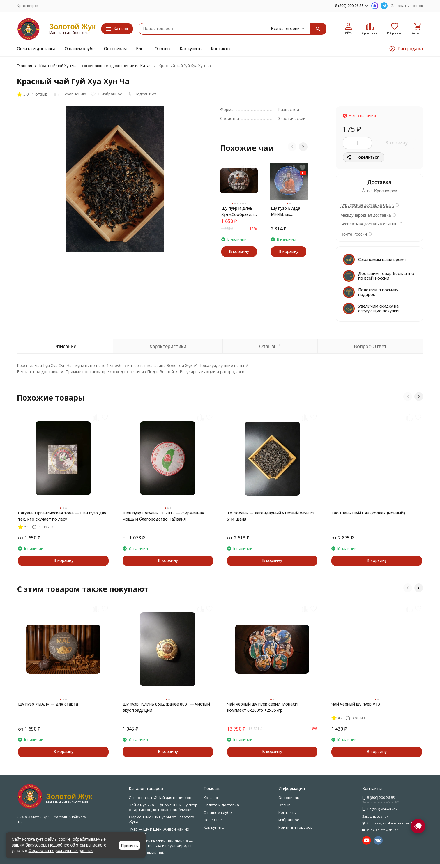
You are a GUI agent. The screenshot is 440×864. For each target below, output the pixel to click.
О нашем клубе (80, 48)
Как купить (191, 48)
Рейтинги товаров (295, 827)
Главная (24, 65)
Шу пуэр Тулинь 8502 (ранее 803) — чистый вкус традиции (166, 707)
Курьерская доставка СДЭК (367, 205)
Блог (140, 48)
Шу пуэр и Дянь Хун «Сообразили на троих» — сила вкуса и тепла (238, 211)
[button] (292, 146)
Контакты (220, 48)
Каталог (211, 797)
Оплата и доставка (36, 48)
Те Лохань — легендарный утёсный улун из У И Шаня (270, 516)
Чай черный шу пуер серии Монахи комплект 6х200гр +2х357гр (262, 707)
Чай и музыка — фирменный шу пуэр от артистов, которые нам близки (163, 807)
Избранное (288, 819)
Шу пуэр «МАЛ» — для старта (48, 704)
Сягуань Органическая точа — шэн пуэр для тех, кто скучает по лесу (62, 516)
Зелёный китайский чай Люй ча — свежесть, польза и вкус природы (161, 843)
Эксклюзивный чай (147, 853)
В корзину (396, 143)
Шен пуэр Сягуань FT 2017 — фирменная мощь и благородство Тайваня (163, 516)
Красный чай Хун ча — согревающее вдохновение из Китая (95, 65)
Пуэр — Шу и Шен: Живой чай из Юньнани (159, 831)
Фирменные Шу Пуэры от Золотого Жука (161, 819)
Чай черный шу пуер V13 (355, 704)
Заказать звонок (407, 5)
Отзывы (162, 48)
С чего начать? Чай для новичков (160, 797)
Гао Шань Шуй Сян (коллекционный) (368, 513)
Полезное (213, 819)
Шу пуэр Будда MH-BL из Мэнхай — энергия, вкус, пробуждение (285, 211)
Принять (129, 845)
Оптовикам (115, 48)
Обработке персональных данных (61, 850)
